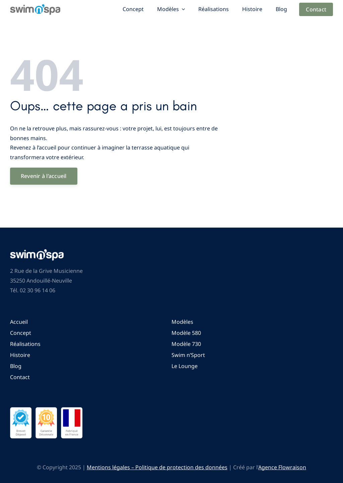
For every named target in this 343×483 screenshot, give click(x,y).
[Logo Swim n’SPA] (35, 6)
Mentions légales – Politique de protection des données (157, 467)
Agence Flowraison (282, 467)
